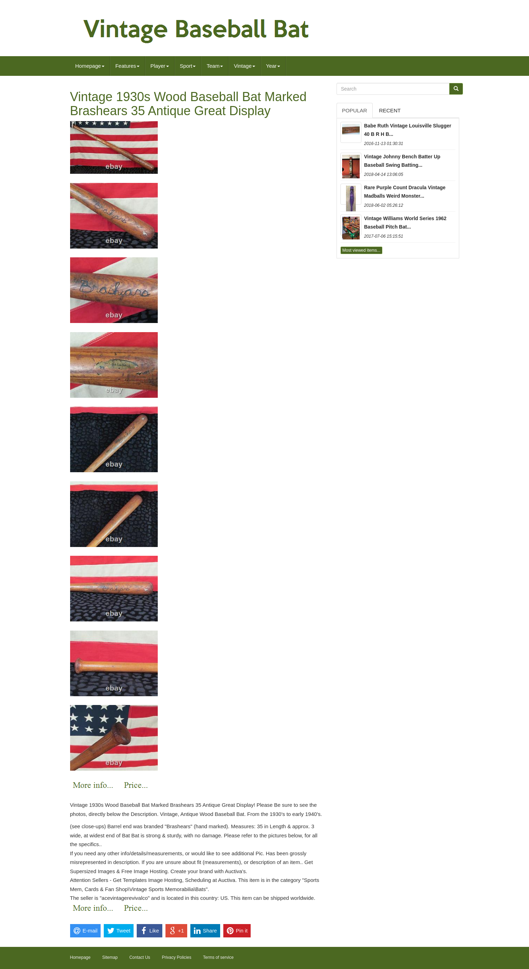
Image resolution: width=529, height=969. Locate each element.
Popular (354, 110)
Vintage (244, 66)
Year (273, 66)
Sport (188, 66)
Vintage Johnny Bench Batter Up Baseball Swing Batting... (402, 161)
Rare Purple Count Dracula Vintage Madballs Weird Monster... (405, 192)
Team (214, 66)
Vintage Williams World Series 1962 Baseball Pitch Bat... (405, 223)
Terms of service (218, 957)
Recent (390, 110)
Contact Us (139, 957)
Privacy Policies (176, 957)
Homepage (89, 66)
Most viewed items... (362, 250)
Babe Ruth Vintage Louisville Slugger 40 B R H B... (408, 130)
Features (127, 66)
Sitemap (110, 957)
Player (159, 66)
